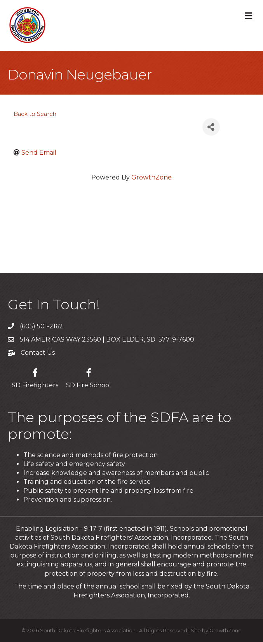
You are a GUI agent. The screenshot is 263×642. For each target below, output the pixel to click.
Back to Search (35, 113)
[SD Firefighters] (35, 377)
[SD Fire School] (88, 377)
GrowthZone (151, 177)
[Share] (211, 127)
